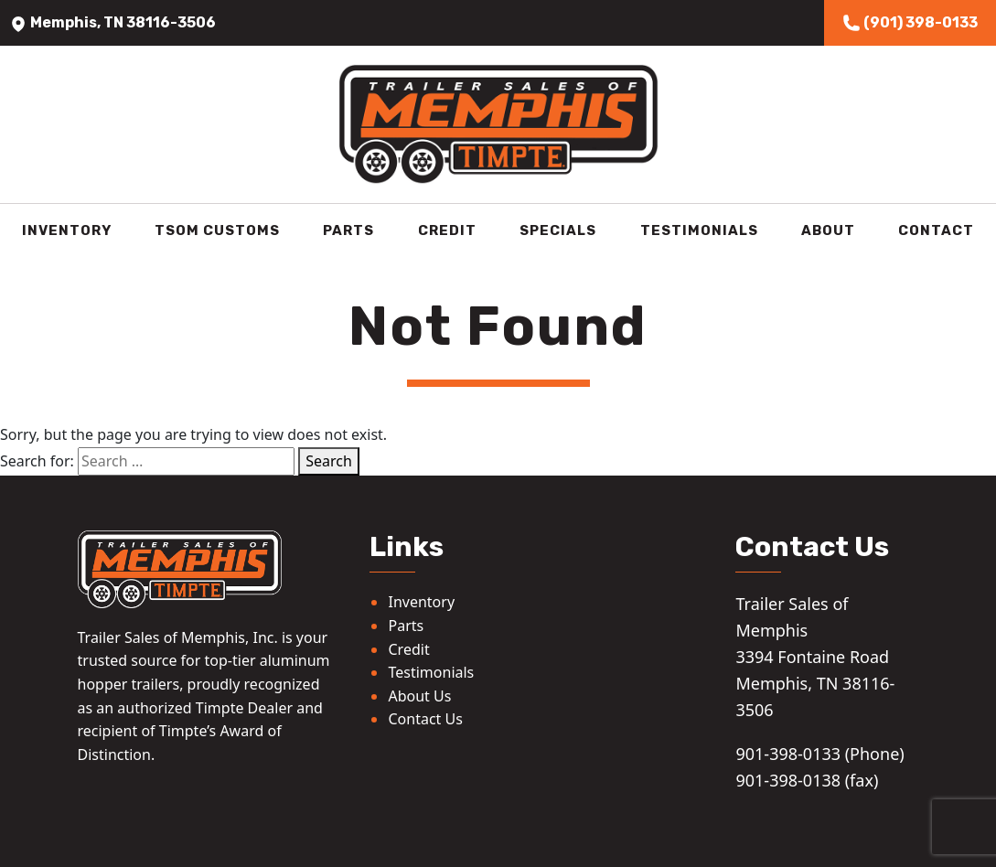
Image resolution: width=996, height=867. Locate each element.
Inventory (67, 230)
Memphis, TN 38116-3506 (112, 22)
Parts (348, 230)
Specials (557, 230)
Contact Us (425, 719)
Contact (936, 230)
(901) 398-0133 (910, 23)
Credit (447, 230)
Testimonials (699, 230)
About (828, 230)
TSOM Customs (217, 230)
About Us (419, 696)
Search (328, 461)
